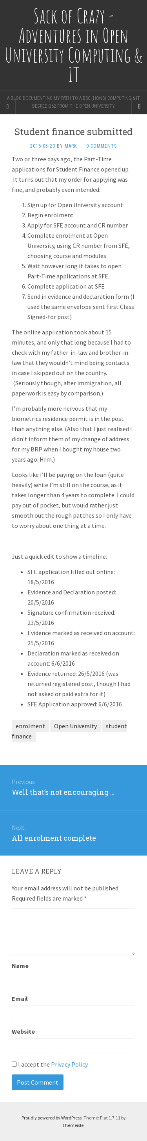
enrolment (30, 726)
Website (23, 1031)
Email (20, 998)
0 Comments (101, 146)
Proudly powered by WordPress (52, 1118)
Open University (75, 726)
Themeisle (72, 1125)
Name (20, 965)
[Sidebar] (8, 106)
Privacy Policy (69, 1064)
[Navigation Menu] (139, 106)
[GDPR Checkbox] (14, 1064)
